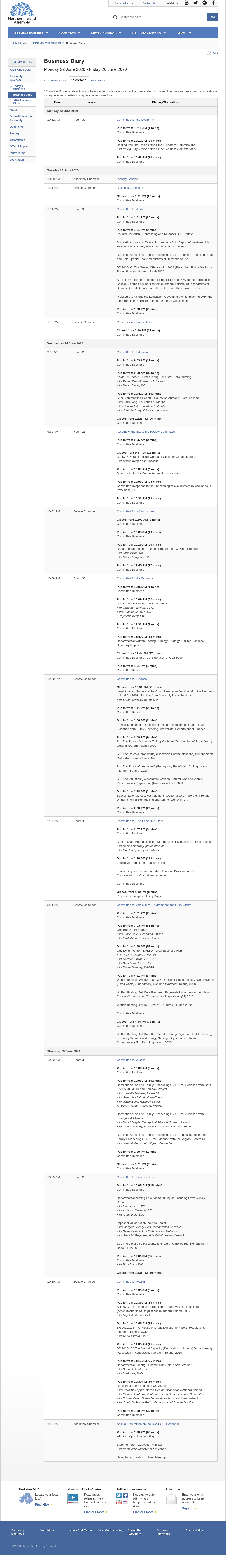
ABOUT (182, 32)
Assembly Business (16, 78)
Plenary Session (127, 179)
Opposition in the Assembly (21, 118)
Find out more (94, 1512)
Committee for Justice (131, 209)
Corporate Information (164, 1531)
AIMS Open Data (20, 69)
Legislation (17, 159)
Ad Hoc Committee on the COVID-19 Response (148, 1424)
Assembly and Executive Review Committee (146, 431)
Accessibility (194, 1530)
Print (215, 53)
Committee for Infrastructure (135, 511)
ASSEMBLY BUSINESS (28, 32)
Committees (17, 139)
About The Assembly (135, 1531)
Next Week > (99, 80)
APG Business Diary (22, 102)
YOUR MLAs (67, 32)
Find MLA (42, 1504)
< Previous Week (55, 80)
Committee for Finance (132, 678)
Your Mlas (47, 1530)
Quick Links (121, 3)
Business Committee (130, 187)
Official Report (19, 146)
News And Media (80, 1530)
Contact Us (149, 3)
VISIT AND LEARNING (146, 32)
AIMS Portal (20, 43)
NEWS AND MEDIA (104, 32)
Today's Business (19, 88)
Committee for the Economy (135, 119)
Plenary (14, 133)
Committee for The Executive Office (140, 821)
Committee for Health (131, 1281)
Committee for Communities (135, 1177)
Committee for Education (133, 352)
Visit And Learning (110, 1530)
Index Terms (17, 153)
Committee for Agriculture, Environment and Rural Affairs (154, 904)
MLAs (13, 109)
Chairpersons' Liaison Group (135, 322)
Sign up (187, 1508)
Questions (16, 126)
